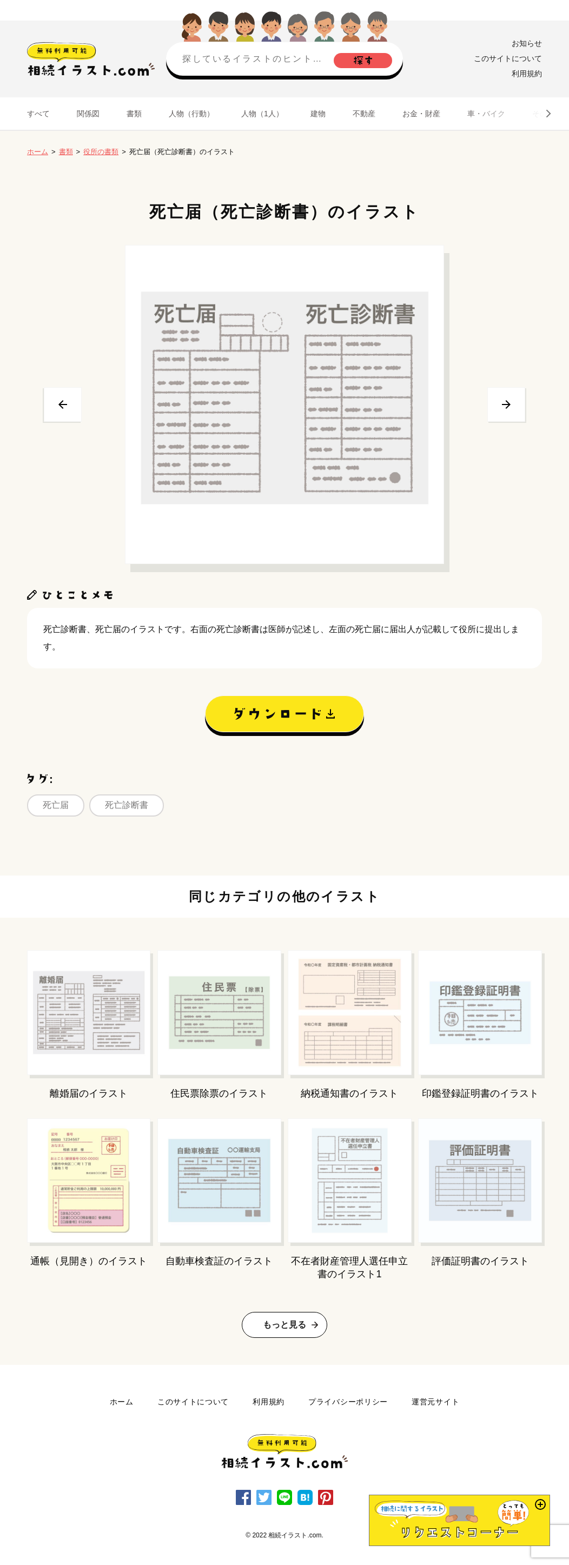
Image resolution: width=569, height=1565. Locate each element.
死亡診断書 (126, 805)
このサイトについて (508, 58)
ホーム (37, 152)
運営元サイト (435, 1401)
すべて (38, 113)
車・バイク (486, 113)
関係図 (88, 113)
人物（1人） (262, 113)
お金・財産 (421, 113)
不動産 (364, 113)
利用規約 (527, 73)
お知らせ (527, 43)
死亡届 (56, 805)
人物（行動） (191, 113)
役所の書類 (100, 152)
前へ (63, 404)
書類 (134, 113)
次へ (506, 404)
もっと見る (284, 1324)
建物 (318, 113)
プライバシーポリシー (348, 1401)
